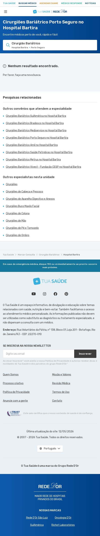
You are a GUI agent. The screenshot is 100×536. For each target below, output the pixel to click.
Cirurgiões (11, 184)
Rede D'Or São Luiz (37, 517)
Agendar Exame (48, 3)
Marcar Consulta (26, 254)
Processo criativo (13, 383)
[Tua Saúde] (50, 281)
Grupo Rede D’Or (68, 465)
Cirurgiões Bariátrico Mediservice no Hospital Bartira (36, 130)
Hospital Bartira (71, 254)
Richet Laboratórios (63, 525)
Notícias (90, 3)
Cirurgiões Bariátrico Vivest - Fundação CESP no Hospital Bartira (43, 166)
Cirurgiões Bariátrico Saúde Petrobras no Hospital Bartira (39, 152)
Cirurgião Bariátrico (49, 254)
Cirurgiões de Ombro (17, 235)
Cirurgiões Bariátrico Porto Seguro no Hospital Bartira (37, 137)
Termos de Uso (60, 392)
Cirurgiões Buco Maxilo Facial (22, 206)
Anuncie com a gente (15, 400)
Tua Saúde (9, 3)
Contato (57, 400)
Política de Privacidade (16, 392)
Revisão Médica (61, 383)
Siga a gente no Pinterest (66, 294)
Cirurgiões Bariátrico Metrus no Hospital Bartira (33, 159)
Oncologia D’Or (63, 517)
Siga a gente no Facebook (55, 294)
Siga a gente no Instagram (44, 294)
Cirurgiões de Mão (16, 220)
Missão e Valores (61, 374)
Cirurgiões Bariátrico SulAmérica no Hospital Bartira (36, 115)
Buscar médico (28, 3)
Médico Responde (71, 3)
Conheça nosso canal (33, 294)
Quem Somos (11, 374)
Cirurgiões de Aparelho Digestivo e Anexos (30, 198)
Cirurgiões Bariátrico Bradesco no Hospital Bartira (35, 123)
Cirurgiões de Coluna (17, 213)
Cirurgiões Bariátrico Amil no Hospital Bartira (32, 145)
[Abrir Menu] (5, 11)
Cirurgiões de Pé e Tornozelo (22, 228)
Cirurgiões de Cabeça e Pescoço (24, 191)
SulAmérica (37, 525)
